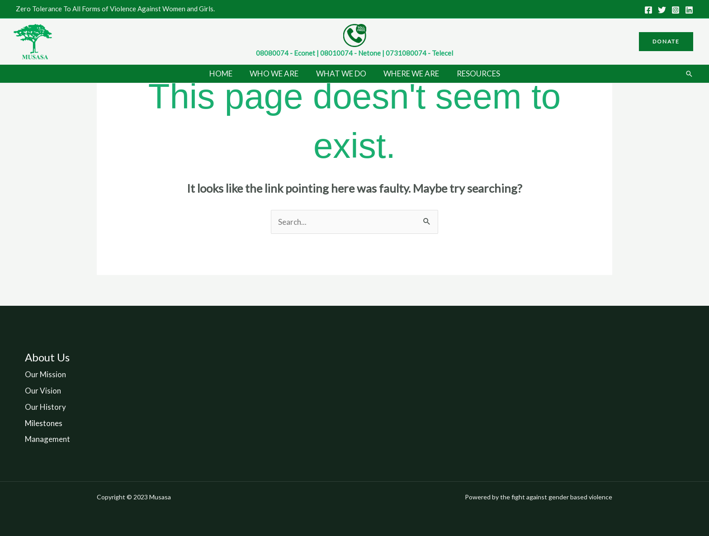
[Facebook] (648, 10)
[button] (666, 41)
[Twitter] (662, 10)
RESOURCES (474, 73)
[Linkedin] (689, 10)
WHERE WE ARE (409, 73)
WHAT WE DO (341, 73)
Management (47, 439)
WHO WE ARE (276, 73)
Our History (45, 407)
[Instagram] (675, 10)
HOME (224, 73)
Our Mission (45, 374)
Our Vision (43, 390)
